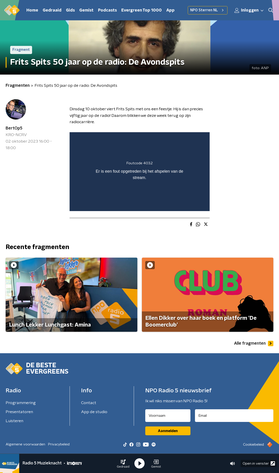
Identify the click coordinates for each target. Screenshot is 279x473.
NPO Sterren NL (207, 10)
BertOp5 (14, 128)
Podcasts (107, 10)
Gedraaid (52, 10)
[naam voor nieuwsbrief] (167, 415)
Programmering (21, 403)
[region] (140, 171)
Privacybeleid (59, 444)
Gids (70, 10)
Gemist (86, 10)
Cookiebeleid (253, 444)
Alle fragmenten (253, 343)
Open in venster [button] (259, 463)
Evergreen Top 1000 (141, 10)
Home (32, 10)
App (170, 10)
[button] (123, 463)
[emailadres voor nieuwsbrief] (234, 415)
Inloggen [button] (249, 10)
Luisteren (14, 421)
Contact (88, 403)
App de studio (94, 412)
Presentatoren (19, 412)
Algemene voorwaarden (25, 444)
